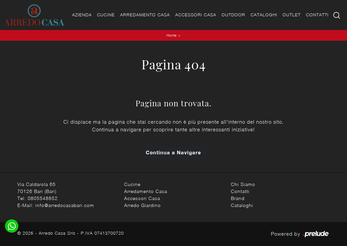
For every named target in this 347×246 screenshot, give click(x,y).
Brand (238, 198)
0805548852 (43, 198)
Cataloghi (264, 14)
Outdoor (233, 14)
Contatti (317, 14)
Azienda (82, 14)
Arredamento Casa (145, 14)
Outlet (292, 14)
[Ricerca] (337, 15)
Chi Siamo (243, 184)
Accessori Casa (195, 14)
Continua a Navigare (173, 152)
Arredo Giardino (142, 205)
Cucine (106, 14)
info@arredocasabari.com (64, 205)
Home (171, 35)
